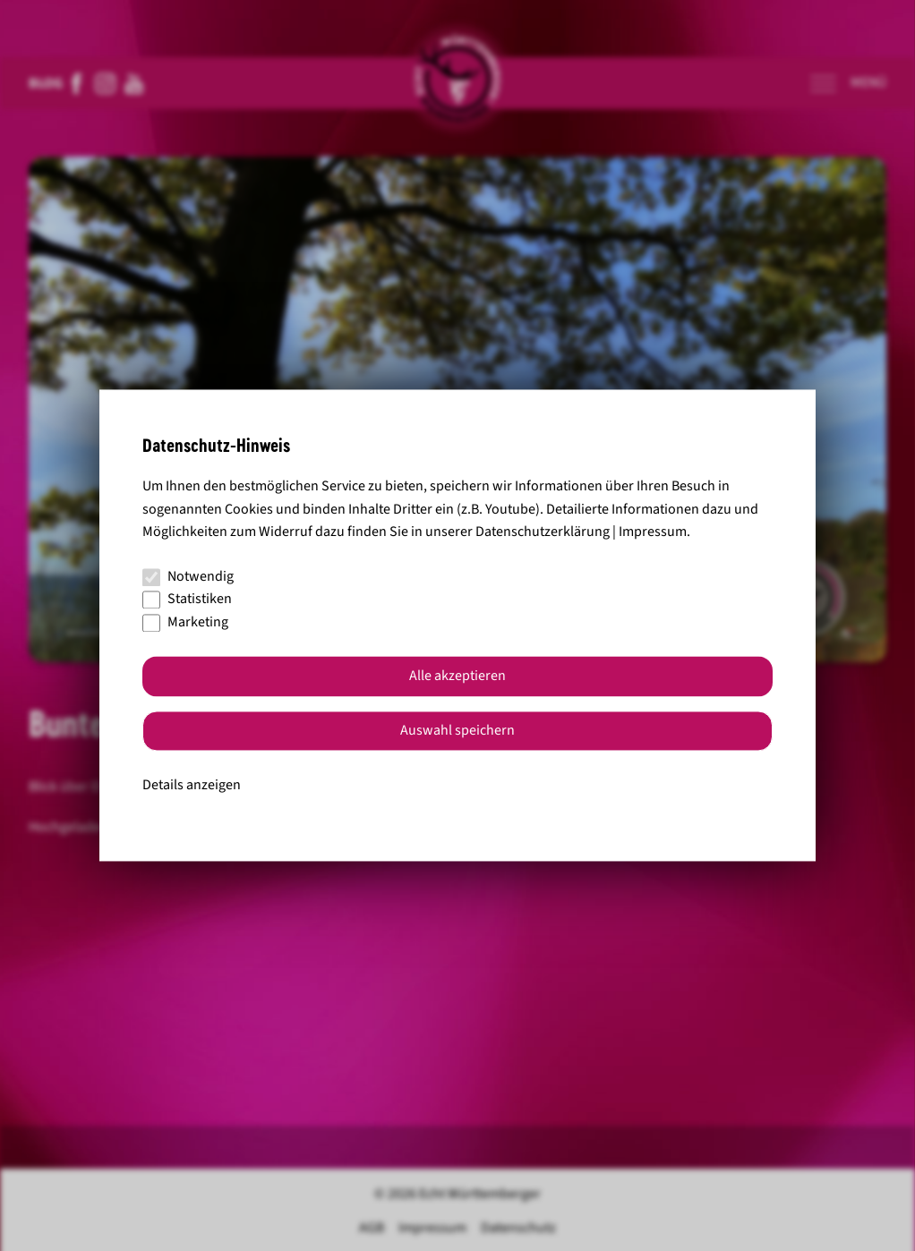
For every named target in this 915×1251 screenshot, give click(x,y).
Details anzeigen (191, 785)
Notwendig (188, 576)
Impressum (653, 532)
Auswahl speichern (457, 731)
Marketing (185, 622)
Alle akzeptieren (457, 676)
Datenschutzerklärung (542, 532)
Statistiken (187, 599)
